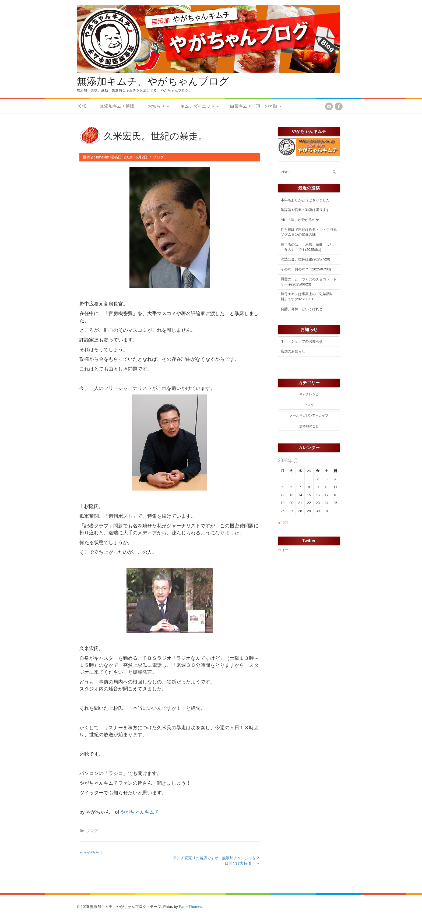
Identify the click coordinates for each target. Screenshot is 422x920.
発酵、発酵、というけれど (302, 309)
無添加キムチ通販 (117, 106)
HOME (81, 106)
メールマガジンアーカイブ (309, 415)
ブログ (158, 157)
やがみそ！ (91, 852)
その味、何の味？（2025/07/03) (306, 269)
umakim (102, 157)
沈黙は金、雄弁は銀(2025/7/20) (305, 259)
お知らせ (156, 106)
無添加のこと (309, 426)
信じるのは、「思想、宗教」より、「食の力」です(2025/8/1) (309, 247)
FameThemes (190, 906)
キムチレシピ (309, 394)
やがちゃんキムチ (139, 812)
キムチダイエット (197, 106)
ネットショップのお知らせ (302, 341)
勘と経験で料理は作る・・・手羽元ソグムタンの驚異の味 (309, 232)
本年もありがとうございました (305, 200)
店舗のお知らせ (293, 351)
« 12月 (283, 523)
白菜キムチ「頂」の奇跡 (253, 106)
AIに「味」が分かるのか (300, 220)
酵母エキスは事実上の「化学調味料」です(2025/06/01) (307, 296)
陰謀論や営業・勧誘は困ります (305, 210)
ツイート (285, 550)
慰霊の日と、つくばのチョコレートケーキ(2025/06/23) (309, 281)
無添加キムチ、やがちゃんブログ (153, 81)
